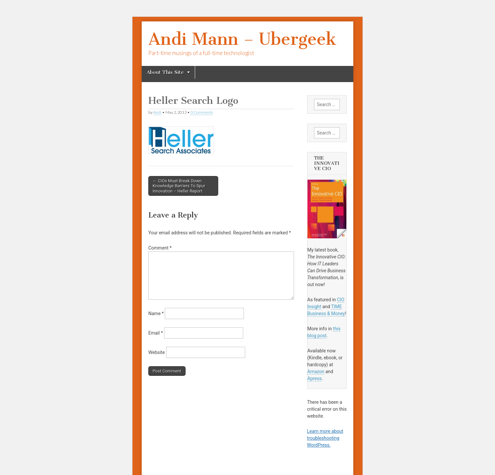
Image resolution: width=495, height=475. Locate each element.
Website (156, 352)
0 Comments (201, 112)
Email (155, 333)
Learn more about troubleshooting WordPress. (325, 438)
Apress (314, 378)
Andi (157, 112)
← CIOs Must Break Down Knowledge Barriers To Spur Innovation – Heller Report (179, 185)
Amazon (316, 371)
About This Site (165, 72)
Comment (160, 248)
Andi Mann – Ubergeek (242, 39)
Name (156, 313)
